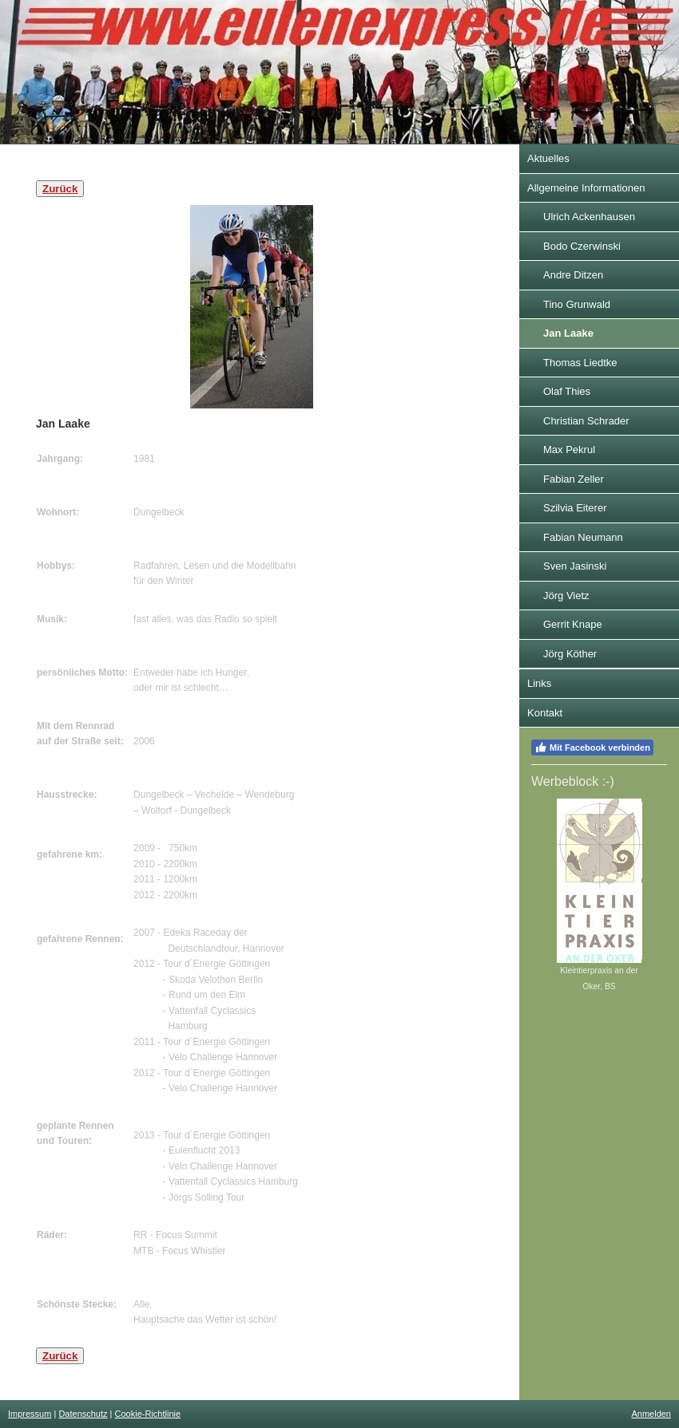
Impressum (29, 1413)
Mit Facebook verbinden (592, 747)
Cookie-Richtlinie (148, 1413)
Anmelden (651, 1413)
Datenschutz (82, 1413)
